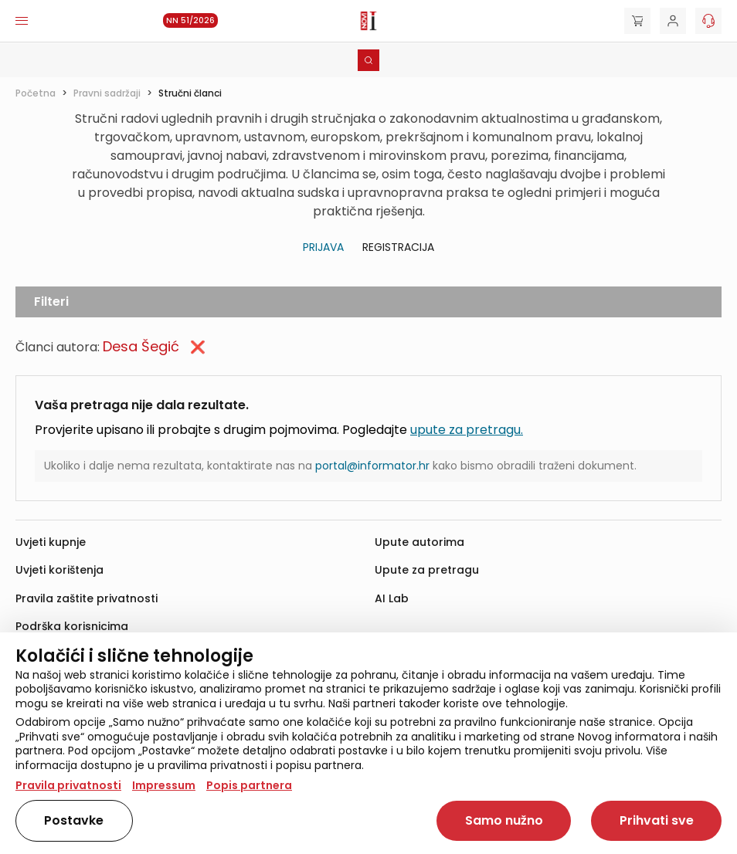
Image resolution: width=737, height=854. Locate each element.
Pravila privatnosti (68, 785)
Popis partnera (249, 785)
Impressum (163, 785)
